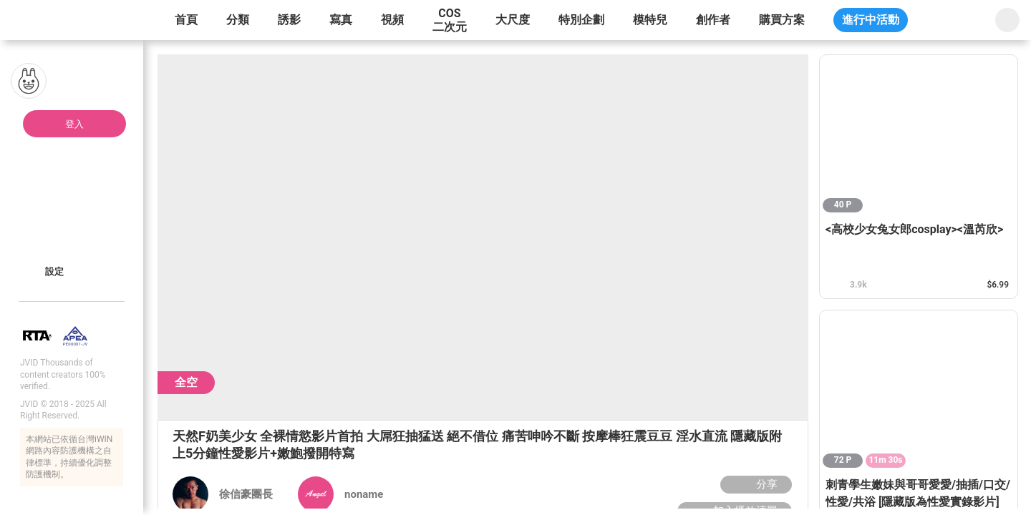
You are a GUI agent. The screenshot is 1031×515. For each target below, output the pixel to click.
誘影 (289, 19)
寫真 (340, 19)
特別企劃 (581, 19)
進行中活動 (870, 19)
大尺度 (512, 19)
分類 (237, 19)
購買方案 (782, 19)
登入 (74, 124)
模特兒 (650, 19)
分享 (754, 484)
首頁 (186, 19)
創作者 (713, 19)
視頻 (392, 19)
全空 (186, 382)
